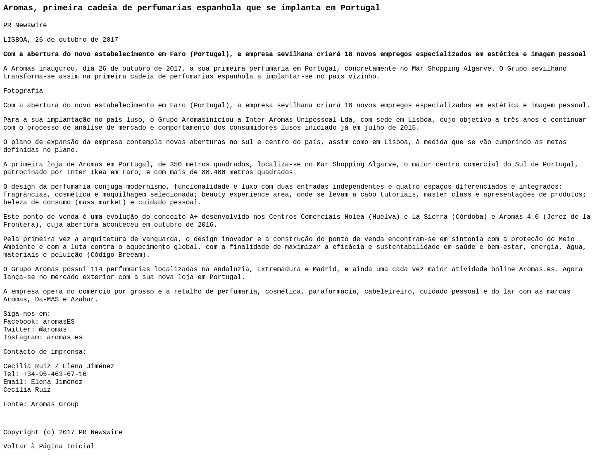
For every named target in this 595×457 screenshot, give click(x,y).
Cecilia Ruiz (27, 390)
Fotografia (23, 91)
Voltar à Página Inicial (49, 446)
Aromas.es (537, 269)
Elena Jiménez (57, 382)
